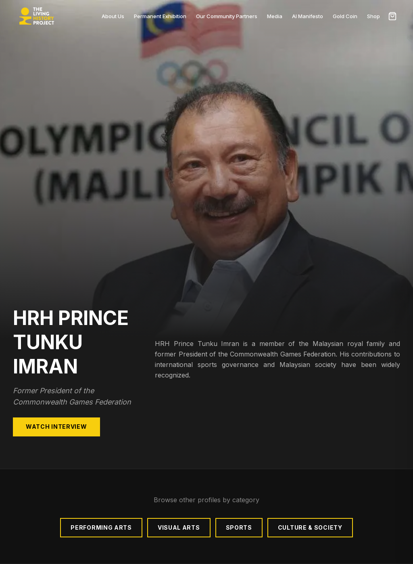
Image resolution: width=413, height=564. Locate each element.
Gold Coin (345, 16)
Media (274, 16)
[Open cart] (392, 16)
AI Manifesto (307, 16)
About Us (113, 16)
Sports (239, 527)
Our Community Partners (226, 16)
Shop (373, 16)
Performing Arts (101, 527)
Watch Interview (56, 426)
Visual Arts (179, 527)
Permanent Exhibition (160, 16)
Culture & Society (310, 527)
